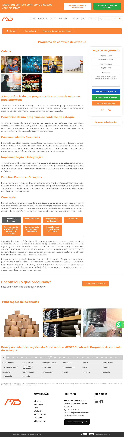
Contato (92, 19)
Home (32, 19)
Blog (53, 19)
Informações (79, 19)
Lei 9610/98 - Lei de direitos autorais (25, 385)
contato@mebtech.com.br (76, 413)
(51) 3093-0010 (71, 410)
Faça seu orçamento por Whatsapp (107, 6)
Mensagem (106, 73)
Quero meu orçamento (95, 284)
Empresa (42, 19)
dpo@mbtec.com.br (74, 416)
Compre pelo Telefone (106, 103)
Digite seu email (106, 56)
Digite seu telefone (106, 64)
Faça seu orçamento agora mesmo (78, 6)
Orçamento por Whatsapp (106, 97)
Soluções (64, 19)
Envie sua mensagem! (77, 422)
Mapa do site (40, 421)
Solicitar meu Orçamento (106, 91)
